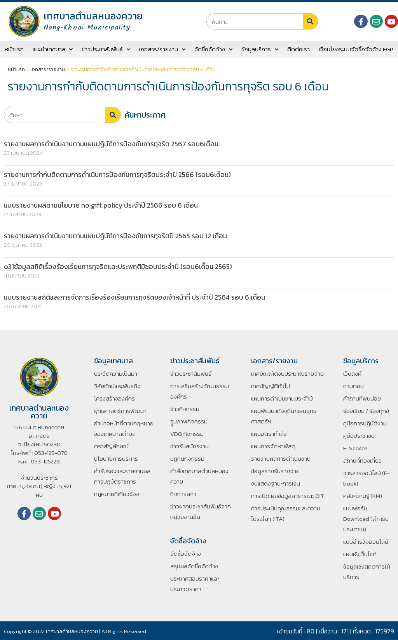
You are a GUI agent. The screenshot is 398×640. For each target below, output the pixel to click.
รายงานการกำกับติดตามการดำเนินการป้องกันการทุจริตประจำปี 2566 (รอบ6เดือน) (121, 174)
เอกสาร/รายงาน (162, 49)
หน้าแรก (14, 49)
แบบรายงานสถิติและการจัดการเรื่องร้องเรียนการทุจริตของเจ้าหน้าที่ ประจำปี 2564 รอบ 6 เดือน (138, 296)
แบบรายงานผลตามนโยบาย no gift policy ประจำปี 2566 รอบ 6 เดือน (103, 204)
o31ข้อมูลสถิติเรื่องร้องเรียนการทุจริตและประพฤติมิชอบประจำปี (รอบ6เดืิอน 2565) (121, 266)
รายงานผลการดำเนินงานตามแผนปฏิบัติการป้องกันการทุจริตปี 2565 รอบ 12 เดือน (120, 235)
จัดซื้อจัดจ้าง (213, 49)
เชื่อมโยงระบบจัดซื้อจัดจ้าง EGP (356, 49)
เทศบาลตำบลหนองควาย (93, 16)
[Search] (310, 21)
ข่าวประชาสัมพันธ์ (106, 49)
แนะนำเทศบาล (53, 49)
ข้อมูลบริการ (259, 49)
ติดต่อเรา (298, 49)
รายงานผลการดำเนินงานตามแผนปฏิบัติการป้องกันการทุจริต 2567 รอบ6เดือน (115, 144)
